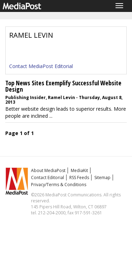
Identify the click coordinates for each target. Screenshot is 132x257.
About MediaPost (48, 170)
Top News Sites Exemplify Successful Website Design (63, 86)
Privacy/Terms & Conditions (58, 185)
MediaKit (79, 170)
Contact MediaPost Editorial (41, 66)
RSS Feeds (79, 177)
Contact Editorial (47, 177)
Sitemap (102, 177)
